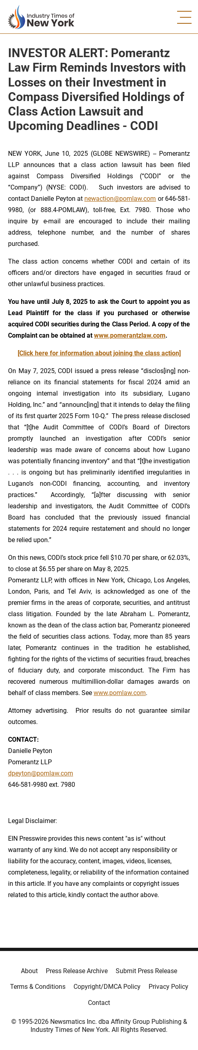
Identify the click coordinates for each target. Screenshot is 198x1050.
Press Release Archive (77, 971)
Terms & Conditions (37, 986)
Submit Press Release (146, 971)
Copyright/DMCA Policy (107, 986)
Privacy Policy (168, 986)
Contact (99, 1003)
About (29, 971)
